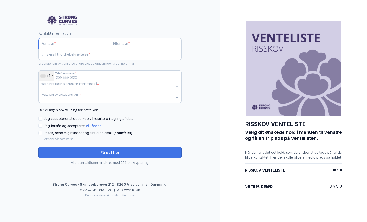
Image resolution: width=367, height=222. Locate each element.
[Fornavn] (74, 43)
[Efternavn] (146, 43)
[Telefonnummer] (110, 76)
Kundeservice (95, 195)
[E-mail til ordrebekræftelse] (114, 54)
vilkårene (94, 126)
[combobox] (46, 76)
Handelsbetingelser (121, 195)
